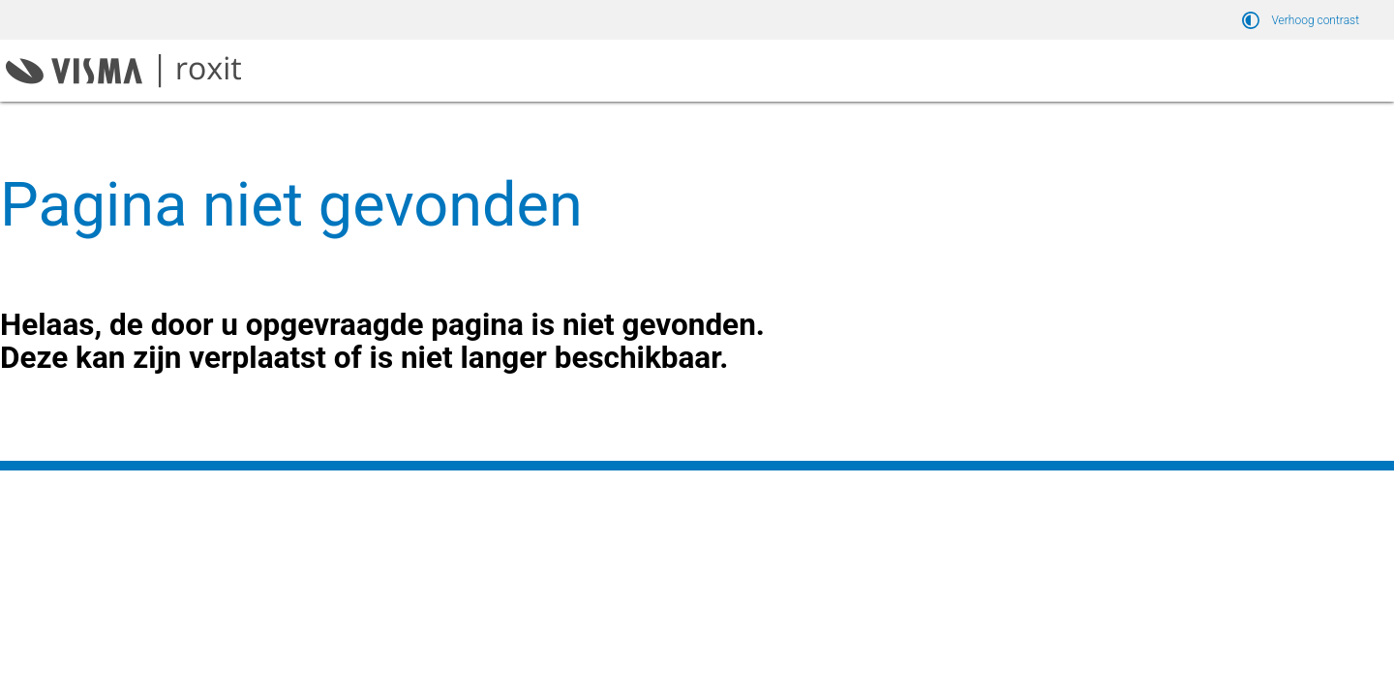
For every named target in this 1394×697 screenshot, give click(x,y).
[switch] (1303, 20)
